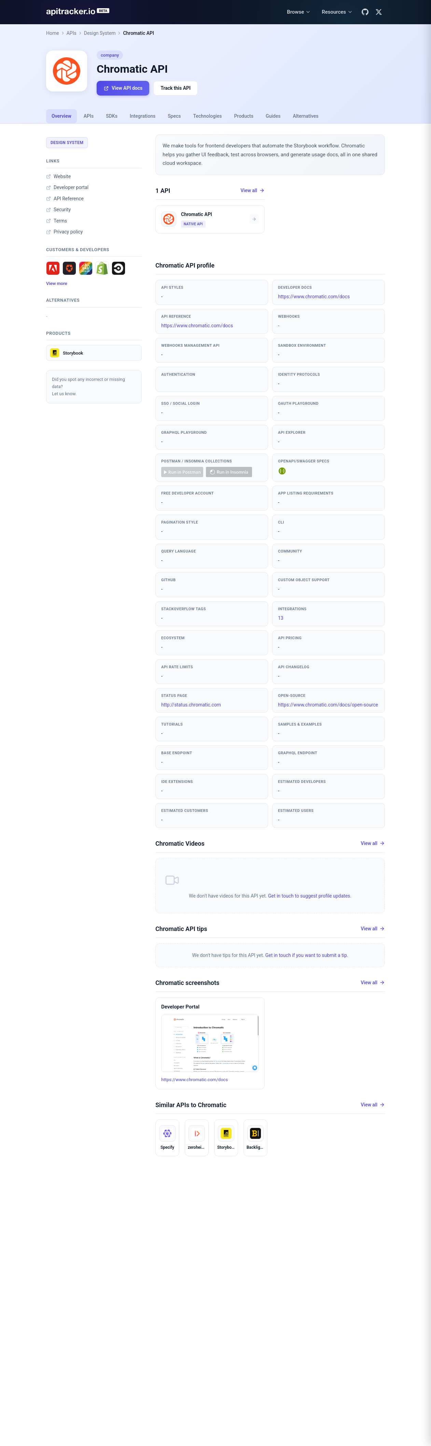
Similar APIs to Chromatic (190, 1104)
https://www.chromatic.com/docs (314, 296)
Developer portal (67, 187)
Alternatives (305, 116)
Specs (174, 116)
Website (58, 176)
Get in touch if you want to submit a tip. (306, 955)
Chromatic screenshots (187, 982)
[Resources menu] (337, 12)
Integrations (142, 116)
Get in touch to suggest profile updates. (309, 896)
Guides (273, 116)
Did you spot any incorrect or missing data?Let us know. (88, 386)
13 (280, 618)
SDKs (111, 116)
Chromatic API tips (181, 928)
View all (252, 191)
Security (58, 209)
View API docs (122, 88)
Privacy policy (64, 231)
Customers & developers (77, 249)
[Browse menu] (299, 12)
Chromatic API (138, 33)
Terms (56, 221)
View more (56, 283)
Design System (100, 33)
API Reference (65, 198)
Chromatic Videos (180, 843)
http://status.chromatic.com (191, 704)
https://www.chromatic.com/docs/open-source (328, 704)
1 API (162, 190)
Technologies (207, 116)
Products (243, 116)
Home (52, 33)
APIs (72, 33)
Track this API (176, 88)
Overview (61, 116)
